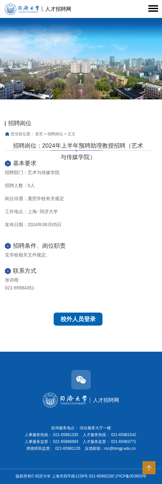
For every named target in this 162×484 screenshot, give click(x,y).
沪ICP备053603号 (130, 476)
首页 (39, 134)
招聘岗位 (55, 134)
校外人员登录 (78, 319)
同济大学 (43, 476)
